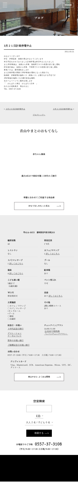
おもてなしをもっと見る (39, 206)
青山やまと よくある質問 (39, 377)
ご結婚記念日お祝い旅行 (18, 345)
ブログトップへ (39, 115)
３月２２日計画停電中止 (63, 109)
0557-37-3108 (48, 444)
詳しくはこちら (53, 254)
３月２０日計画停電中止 (15, 109)
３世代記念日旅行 (15, 329)
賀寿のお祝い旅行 (15, 340)
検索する (39, 433)
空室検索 (68, 5)
